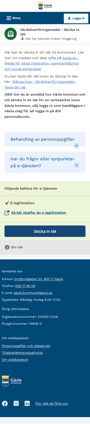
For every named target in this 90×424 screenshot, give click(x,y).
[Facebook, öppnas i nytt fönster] (5, 403)
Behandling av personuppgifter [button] (43, 139)
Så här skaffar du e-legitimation (38, 213)
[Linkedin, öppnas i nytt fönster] (27, 403)
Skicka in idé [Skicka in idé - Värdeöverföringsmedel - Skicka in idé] (45, 231)
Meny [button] (12, 17)
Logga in (76, 18)
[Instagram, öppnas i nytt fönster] (16, 403)
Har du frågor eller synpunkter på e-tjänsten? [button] (42, 162)
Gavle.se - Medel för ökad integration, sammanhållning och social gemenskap (42, 63)
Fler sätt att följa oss (51, 403)
